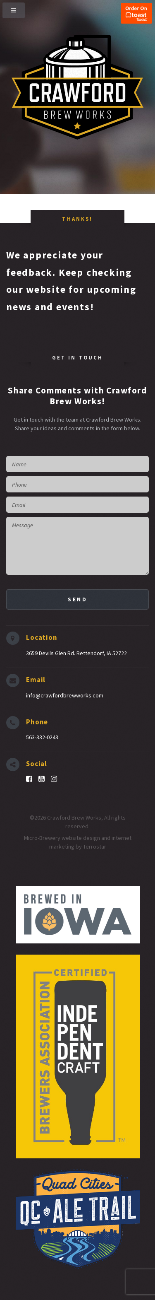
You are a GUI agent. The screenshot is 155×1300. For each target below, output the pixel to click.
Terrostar (94, 846)
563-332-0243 (42, 737)
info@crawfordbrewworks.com (64, 695)
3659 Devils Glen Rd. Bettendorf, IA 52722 (76, 653)
